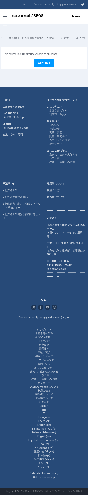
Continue (44, 63)
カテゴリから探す (59, 140)
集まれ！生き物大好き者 (63, 154)
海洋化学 (77, 38)
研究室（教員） (58, 114)
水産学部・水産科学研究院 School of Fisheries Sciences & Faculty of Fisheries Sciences (27, 38)
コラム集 (54, 158)
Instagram (44, 417)
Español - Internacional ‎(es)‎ (44, 440)
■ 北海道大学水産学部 (15, 197)
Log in (82, 4)
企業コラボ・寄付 (13, 134)
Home (6, 99)
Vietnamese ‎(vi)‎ (44, 447)
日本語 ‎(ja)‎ (44, 455)
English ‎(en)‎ (44, 424)
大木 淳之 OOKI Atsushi (68, 38)
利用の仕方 (53, 190)
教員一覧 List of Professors (54, 38)
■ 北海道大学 (10, 190)
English (44, 405)
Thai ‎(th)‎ (44, 443)
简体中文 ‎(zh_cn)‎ (44, 459)
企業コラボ (44, 382)
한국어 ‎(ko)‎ (44, 466)
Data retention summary (44, 473)
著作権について (56, 197)
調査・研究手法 (58, 136)
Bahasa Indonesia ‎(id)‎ (44, 428)
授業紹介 (54, 128)
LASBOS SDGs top (13, 117)
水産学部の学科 (58, 110)
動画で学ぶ (55, 143)
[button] (26, 4)
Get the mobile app (44, 477)
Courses (3, 38)
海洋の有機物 (84, 38)
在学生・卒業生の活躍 (62, 162)
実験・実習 (55, 132)
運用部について (56, 183)
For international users (15, 127)
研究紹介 (54, 124)
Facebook (44, 421)
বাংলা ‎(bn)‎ (44, 463)
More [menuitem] (75, 16)
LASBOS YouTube (13, 106)
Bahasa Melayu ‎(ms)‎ (44, 432)
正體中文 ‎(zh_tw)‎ (44, 451)
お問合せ (44, 402)
